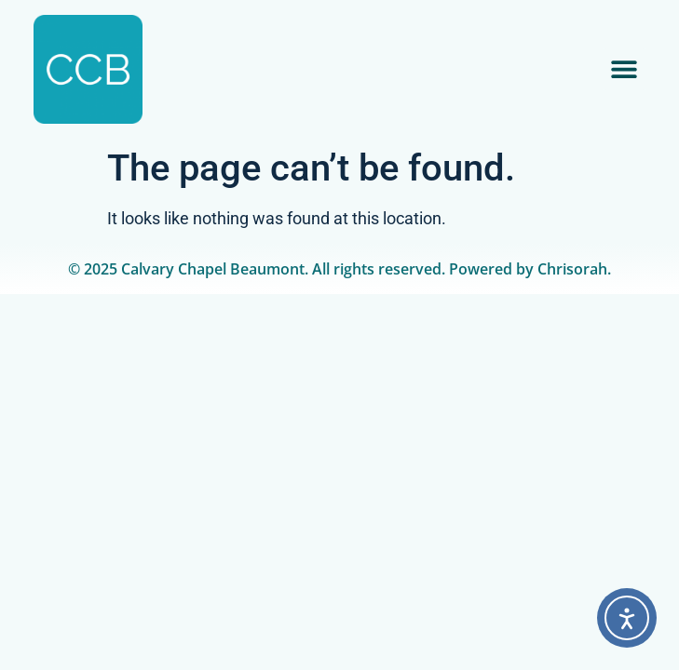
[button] (624, 69)
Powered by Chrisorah (528, 269)
